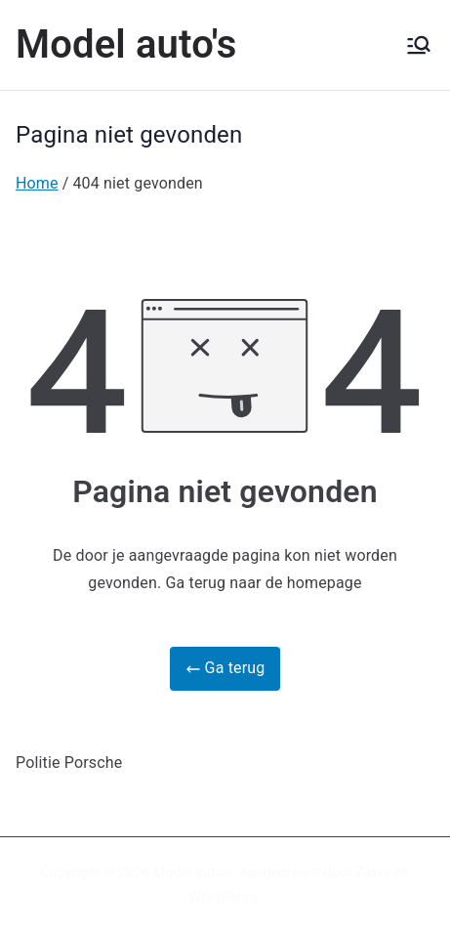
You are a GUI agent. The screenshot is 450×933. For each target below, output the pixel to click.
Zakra (372, 872)
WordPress (223, 897)
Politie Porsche (69, 762)
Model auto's (126, 44)
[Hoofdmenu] (418, 45)
